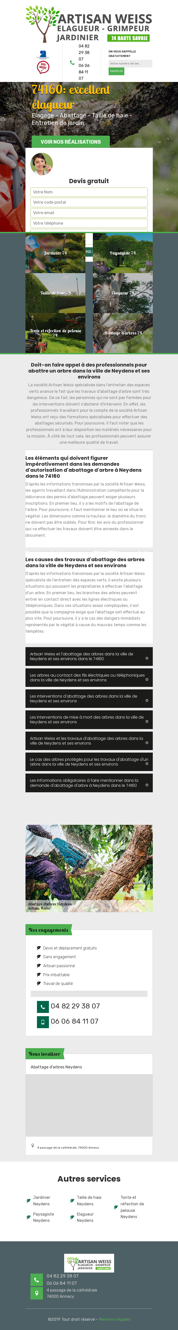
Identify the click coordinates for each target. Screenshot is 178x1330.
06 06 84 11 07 (84, 72)
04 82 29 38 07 (84, 52)
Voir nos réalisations (71, 142)
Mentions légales (114, 1319)
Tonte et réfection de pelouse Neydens (129, 1207)
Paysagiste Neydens (40, 1217)
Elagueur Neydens (82, 1217)
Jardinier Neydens (38, 1200)
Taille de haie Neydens (85, 1200)
